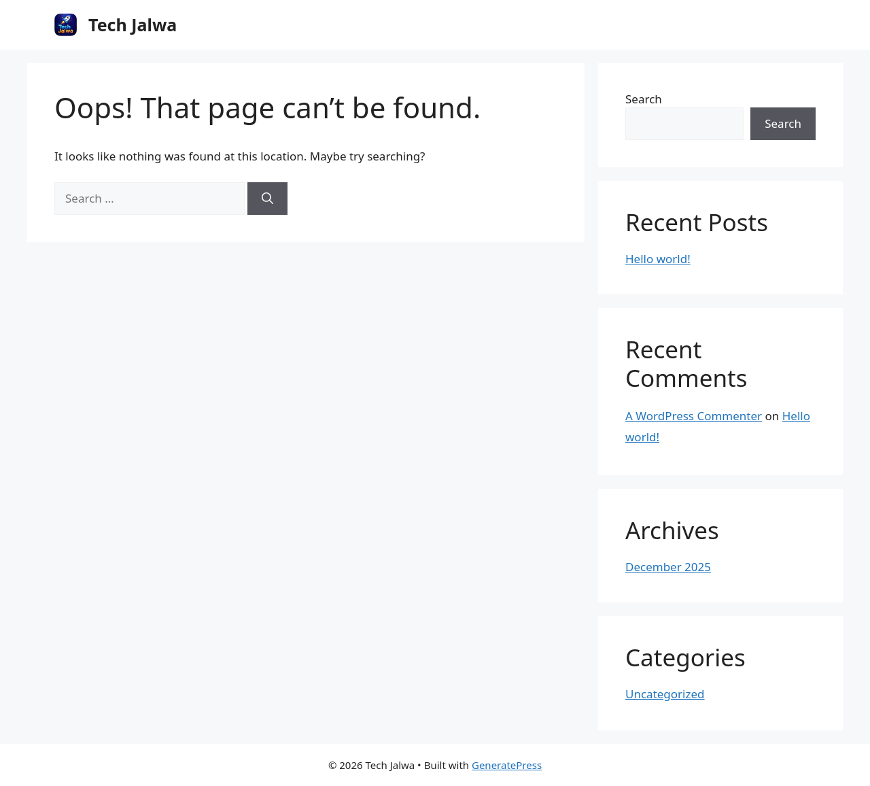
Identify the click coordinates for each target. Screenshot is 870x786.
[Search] (267, 198)
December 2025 (668, 567)
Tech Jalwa (132, 24)
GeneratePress (507, 765)
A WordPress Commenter (693, 416)
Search (643, 99)
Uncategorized (665, 694)
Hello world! (658, 259)
